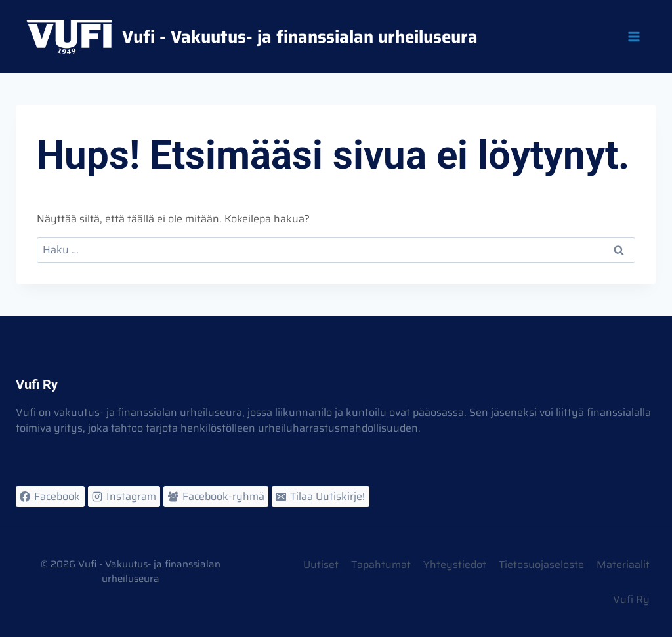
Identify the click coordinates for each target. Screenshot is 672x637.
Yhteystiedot (454, 564)
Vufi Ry (631, 599)
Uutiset (321, 564)
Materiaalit (623, 564)
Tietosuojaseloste (541, 564)
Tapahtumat (381, 564)
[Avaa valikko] (633, 36)
